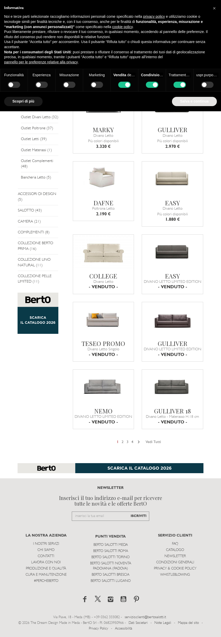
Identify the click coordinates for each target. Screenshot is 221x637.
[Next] (139, 442)
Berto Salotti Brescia (110, 575)
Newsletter (175, 556)
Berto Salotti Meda (110, 545)
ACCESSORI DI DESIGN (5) (37, 196)
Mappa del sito (188, 623)
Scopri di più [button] (23, 101)
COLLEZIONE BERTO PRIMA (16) (35, 246)
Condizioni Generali (175, 562)
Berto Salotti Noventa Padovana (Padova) (110, 566)
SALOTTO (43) (30, 211)
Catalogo (175, 550)
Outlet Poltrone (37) (37, 128)
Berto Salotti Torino (110, 557)
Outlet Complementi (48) (37, 163)
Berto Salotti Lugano (111, 581)
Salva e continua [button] (194, 101)
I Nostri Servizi (46, 544)
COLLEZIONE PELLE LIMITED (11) (35, 279)
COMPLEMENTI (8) (34, 232)
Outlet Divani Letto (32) (39, 117)
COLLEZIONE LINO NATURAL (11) (34, 262)
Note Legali (162, 623)
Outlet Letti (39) (34, 139)
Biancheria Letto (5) (36, 178)
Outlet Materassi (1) (36, 150)
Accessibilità (123, 629)
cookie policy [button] (122, 27)
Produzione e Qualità (46, 569)
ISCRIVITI (138, 516)
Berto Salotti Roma (110, 551)
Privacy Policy (98, 629)
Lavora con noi (46, 562)
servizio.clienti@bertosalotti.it (145, 617)
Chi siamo (45, 550)
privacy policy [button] (154, 16)
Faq (175, 544)
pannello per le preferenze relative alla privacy (41, 62)
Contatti (46, 556)
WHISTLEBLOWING (175, 575)
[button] (214, 8)
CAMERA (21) (29, 222)
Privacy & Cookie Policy (175, 569)
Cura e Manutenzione (46, 575)
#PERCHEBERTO (46, 581)
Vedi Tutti (153, 442)
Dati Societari (138, 623)
